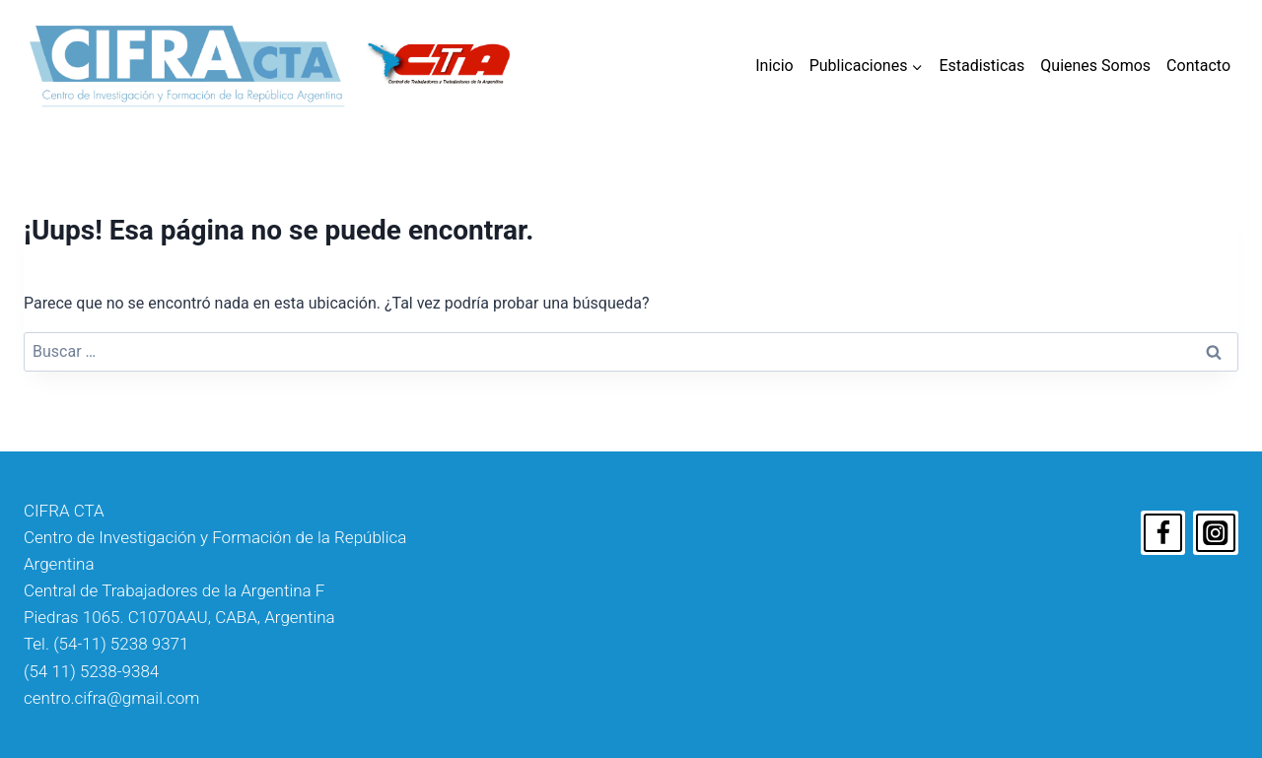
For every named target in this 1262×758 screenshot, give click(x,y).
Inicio (774, 65)
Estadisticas (981, 65)
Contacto (1198, 65)
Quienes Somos (1095, 65)
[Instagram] (1215, 533)
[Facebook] (1163, 533)
